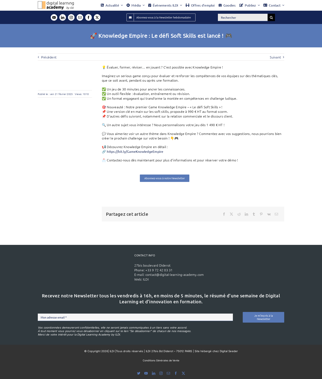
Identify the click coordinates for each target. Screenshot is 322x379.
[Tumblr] (254, 214)
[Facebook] (224, 214)
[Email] (276, 214)
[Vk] (269, 214)
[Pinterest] (261, 214)
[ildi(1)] (107, 259)
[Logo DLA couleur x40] (56, 3)
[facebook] (88, 17)
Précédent (48, 57)
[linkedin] (62, 17)
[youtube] (54, 17)
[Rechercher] (243, 17)
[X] (231, 214)
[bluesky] (138, 373)
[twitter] (97, 17)
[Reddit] (239, 214)
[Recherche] (271, 17)
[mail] (80, 17)
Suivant (275, 57)
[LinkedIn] (246, 214)
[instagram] (71, 17)
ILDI (146, 279)
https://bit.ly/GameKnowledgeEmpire (135, 151)
